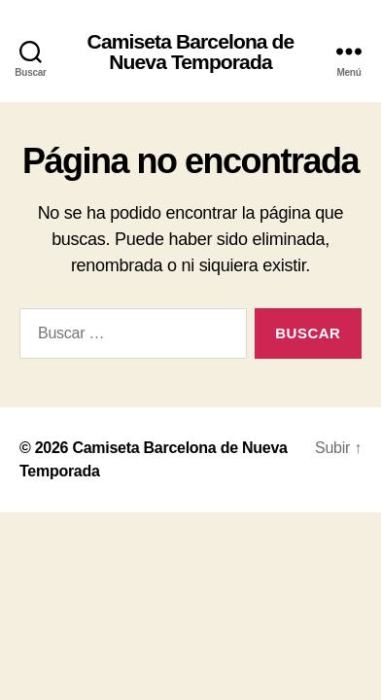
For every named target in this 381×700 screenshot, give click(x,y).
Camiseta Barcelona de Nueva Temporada (190, 51)
